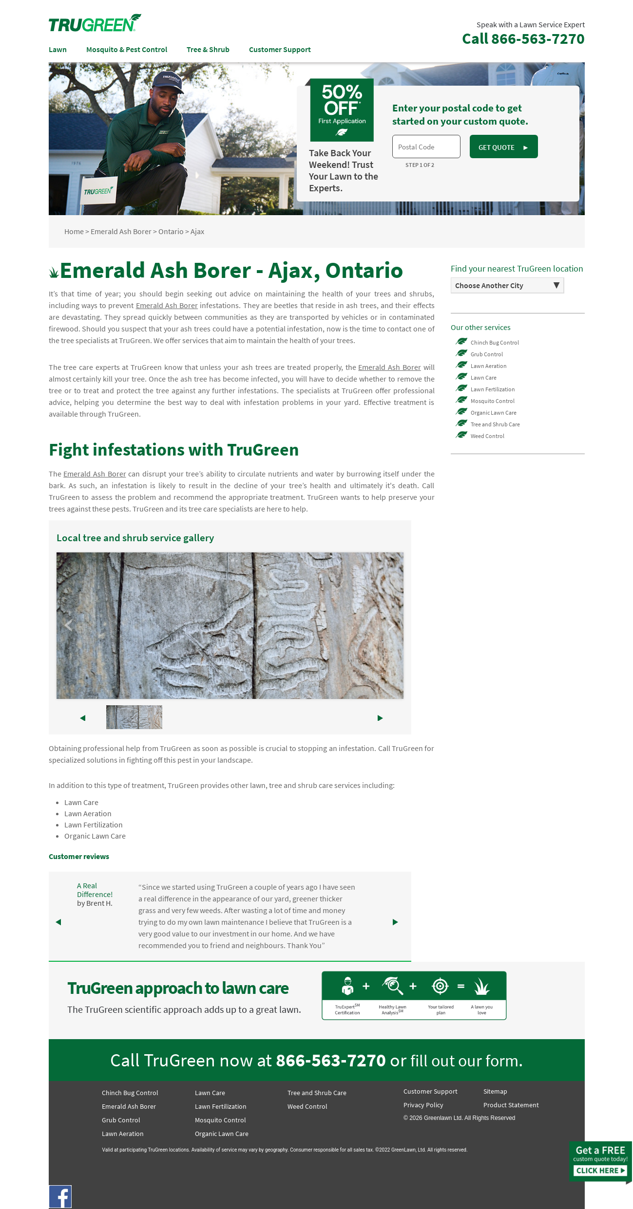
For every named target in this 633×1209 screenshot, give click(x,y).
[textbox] (426, 146)
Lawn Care (81, 802)
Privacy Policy (423, 1104)
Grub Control (487, 354)
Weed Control (487, 436)
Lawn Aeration (88, 813)
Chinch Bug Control (495, 342)
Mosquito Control (493, 400)
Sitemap (495, 1091)
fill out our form (464, 1060)
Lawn (58, 49)
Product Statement (511, 1104)
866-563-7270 (331, 1059)
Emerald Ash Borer (129, 1106)
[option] (508, 285)
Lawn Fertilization (93, 824)
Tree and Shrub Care (495, 424)
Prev (69, 625)
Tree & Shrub (208, 49)
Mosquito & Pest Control (126, 49)
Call (523, 38)
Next (391, 625)
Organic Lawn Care (95, 836)
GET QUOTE (504, 147)
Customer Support (280, 49)
